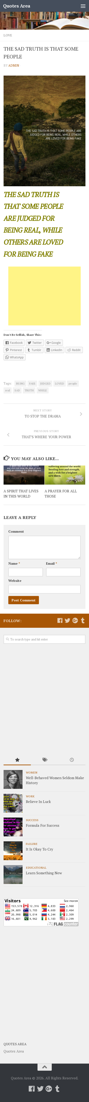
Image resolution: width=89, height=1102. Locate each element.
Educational (36, 867)
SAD (17, 390)
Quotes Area (16, 6)
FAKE (32, 383)
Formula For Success (42, 825)
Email (51, 563)
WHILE (42, 390)
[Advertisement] (44, 296)
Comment (16, 531)
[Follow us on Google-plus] (75, 620)
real (7, 390)
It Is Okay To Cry (39, 849)
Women (31, 772)
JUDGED (45, 383)
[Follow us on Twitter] (67, 620)
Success (32, 820)
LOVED (59, 383)
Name (14, 563)
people (73, 383)
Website (14, 580)
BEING (20, 383)
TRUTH (29, 390)
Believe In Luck (38, 801)
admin (13, 65)
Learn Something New (44, 873)
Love (8, 35)
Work (30, 796)
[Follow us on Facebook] (60, 620)
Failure (31, 844)
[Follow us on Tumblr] (82, 620)
